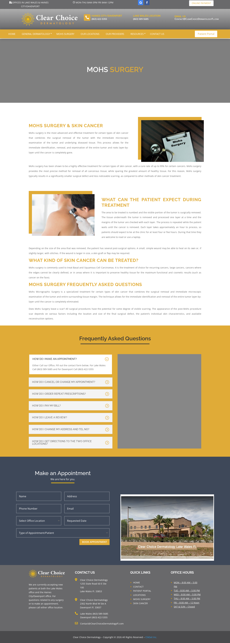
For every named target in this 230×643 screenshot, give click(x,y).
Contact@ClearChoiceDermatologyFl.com (197, 18)
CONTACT (138, 586)
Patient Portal (206, 34)
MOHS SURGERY (141, 598)
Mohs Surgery (65, 33)
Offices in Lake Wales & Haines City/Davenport (30, 4)
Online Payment (201, 3)
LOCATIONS (139, 594)
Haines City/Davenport (107, 15)
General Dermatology (36, 33)
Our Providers (115, 33)
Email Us (180, 16)
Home (11, 33)
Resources (137, 33)
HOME (136, 582)
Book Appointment (94, 541)
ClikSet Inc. (151, 636)
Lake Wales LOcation (147, 15)
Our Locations (90, 33)
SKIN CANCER (140, 602)
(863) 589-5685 (141, 18)
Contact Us (157, 33)
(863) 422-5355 (99, 18)
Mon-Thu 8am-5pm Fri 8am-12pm (94, 2)
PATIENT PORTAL (142, 590)
